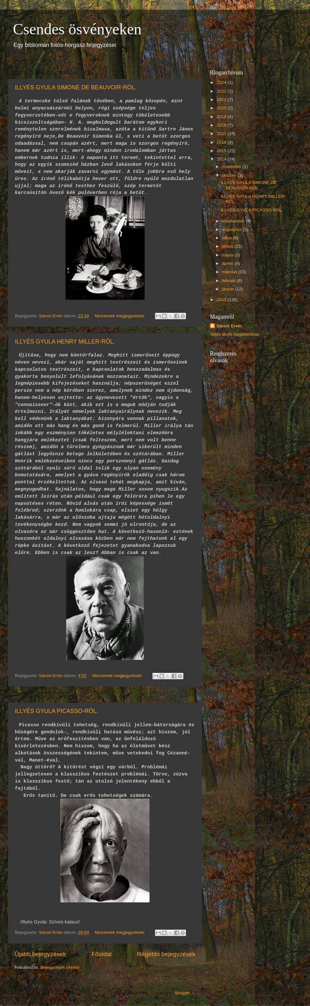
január (228, 289)
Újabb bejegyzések (40, 954)
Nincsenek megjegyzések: (121, 315)
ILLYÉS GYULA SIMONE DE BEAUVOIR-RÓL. (76, 87)
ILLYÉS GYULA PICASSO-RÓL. (56, 711)
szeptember (234, 221)
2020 (222, 108)
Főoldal (102, 954)
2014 (222, 159)
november (232, 166)
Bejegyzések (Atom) (59, 967)
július (227, 237)
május (228, 255)
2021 (222, 99)
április (228, 263)
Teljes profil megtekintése (234, 334)
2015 (222, 150)
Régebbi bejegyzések (166, 954)
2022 (222, 91)
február (229, 280)
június (228, 246)
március (230, 271)
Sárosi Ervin (229, 325)
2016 (222, 142)
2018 (222, 125)
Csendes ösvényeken (77, 29)
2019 (222, 116)
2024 (222, 82)
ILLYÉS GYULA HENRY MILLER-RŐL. (65, 341)
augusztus (232, 229)
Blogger (182, 992)
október (230, 175)
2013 (222, 299)
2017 (222, 133)
